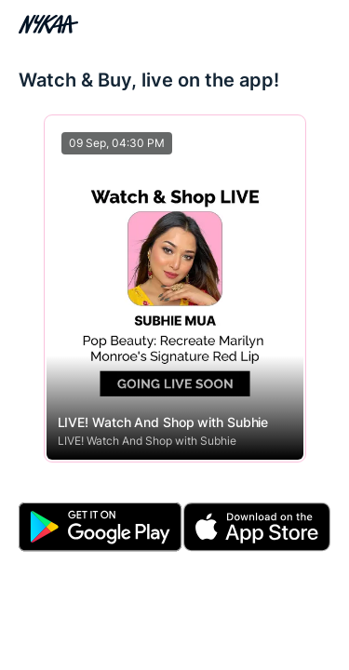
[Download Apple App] (256, 527)
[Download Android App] (100, 527)
